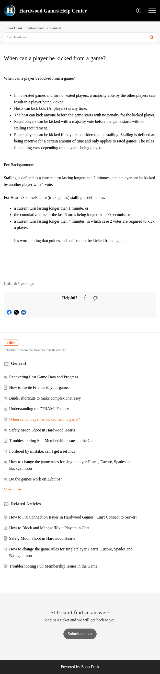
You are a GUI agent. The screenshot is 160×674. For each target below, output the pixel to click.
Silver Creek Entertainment (24, 28)
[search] (80, 37)
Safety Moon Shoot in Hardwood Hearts (42, 430)
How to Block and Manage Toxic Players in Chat (49, 528)
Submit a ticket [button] (80, 634)
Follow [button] (11, 342)
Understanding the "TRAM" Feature (39, 408)
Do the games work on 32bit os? (35, 479)
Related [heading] (26, 504)
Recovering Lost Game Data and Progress (43, 377)
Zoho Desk (90, 667)
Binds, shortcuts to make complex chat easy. (45, 398)
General (55, 28)
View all (13, 490)
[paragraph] (80, 172)
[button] (139, 11)
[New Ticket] (80, 634)
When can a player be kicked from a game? (44, 419)
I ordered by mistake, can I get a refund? (42, 451)
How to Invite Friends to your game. (39, 387)
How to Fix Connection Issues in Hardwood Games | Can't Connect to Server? (73, 517)
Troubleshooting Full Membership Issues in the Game (53, 440)
